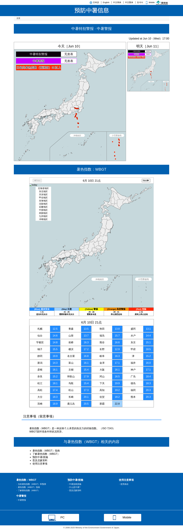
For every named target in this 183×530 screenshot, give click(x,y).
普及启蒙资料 (39, 460)
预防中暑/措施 (40, 457)
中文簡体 (117, 2)
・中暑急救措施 (74, 484)
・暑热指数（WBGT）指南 (28, 487)
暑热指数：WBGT (91, 242)
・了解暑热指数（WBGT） (28, 490)
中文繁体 (129, 2)
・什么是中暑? (73, 487)
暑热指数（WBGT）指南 (46, 450)
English (106, 2)
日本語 (96, 2)
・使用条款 (123, 484)
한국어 (140, 2)
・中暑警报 (21, 500)
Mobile (150, 2)
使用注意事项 (39, 463)
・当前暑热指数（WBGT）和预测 (31, 484)
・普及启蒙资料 (74, 490)
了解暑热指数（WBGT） (46, 454)
